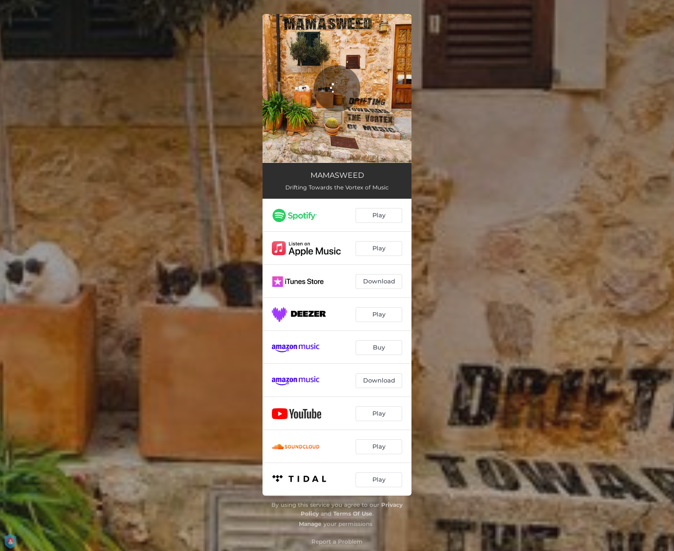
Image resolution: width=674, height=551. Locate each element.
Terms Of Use (352, 513)
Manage (310, 523)
